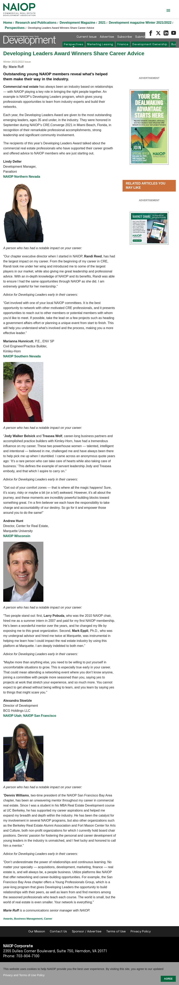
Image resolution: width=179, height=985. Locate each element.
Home (8, 22)
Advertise (107, 37)
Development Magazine (78, 22)
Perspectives (15, 28)
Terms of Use (116, 931)
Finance (123, 44)
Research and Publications (36, 22)
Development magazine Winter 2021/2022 (140, 22)
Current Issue (87, 37)
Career (48, 918)
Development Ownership (149, 44)
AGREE (168, 978)
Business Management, (28, 918)
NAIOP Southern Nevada (22, 356)
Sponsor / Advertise (86, 931)
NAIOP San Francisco (39, 715)
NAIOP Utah (12, 715)
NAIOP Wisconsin (16, 536)
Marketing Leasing (100, 44)
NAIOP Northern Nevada (21, 176)
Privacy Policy (141, 931)
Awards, (8, 918)
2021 (102, 22)
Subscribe (124, 37)
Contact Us (58, 931)
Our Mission (36, 931)
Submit (140, 37)
